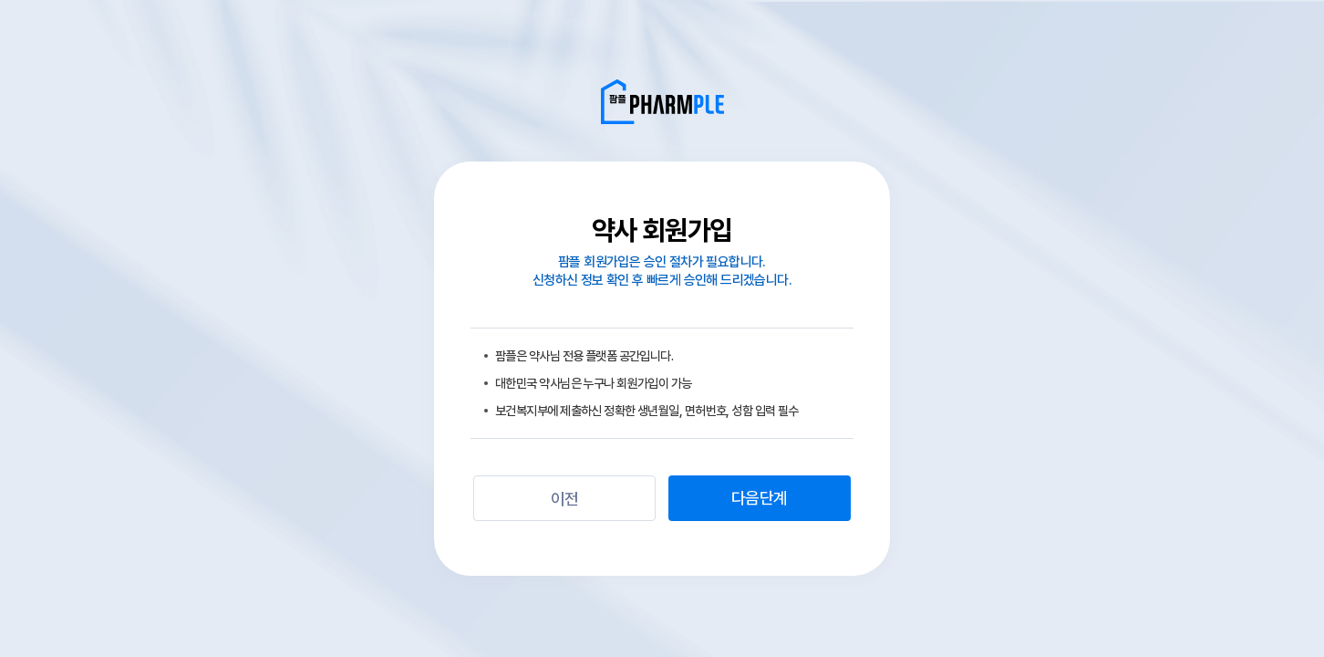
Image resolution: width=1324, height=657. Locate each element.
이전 (565, 498)
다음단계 (759, 497)
